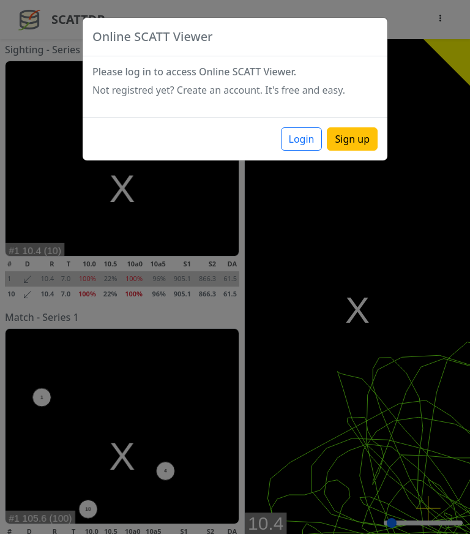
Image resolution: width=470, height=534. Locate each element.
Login (302, 139)
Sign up (352, 139)
